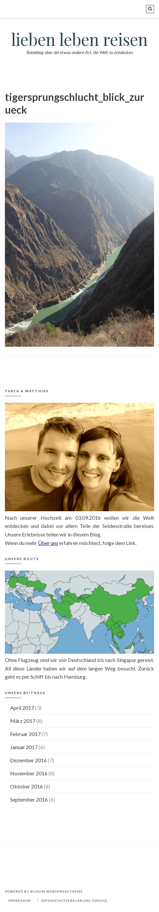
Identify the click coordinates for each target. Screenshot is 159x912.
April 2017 (22, 708)
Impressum (19, 900)
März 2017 (22, 721)
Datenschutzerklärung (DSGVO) (74, 900)
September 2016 (29, 799)
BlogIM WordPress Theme (56, 891)
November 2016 (28, 773)
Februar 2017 (25, 734)
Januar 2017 (24, 747)
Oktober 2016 (26, 786)
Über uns (48, 543)
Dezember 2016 (28, 760)
